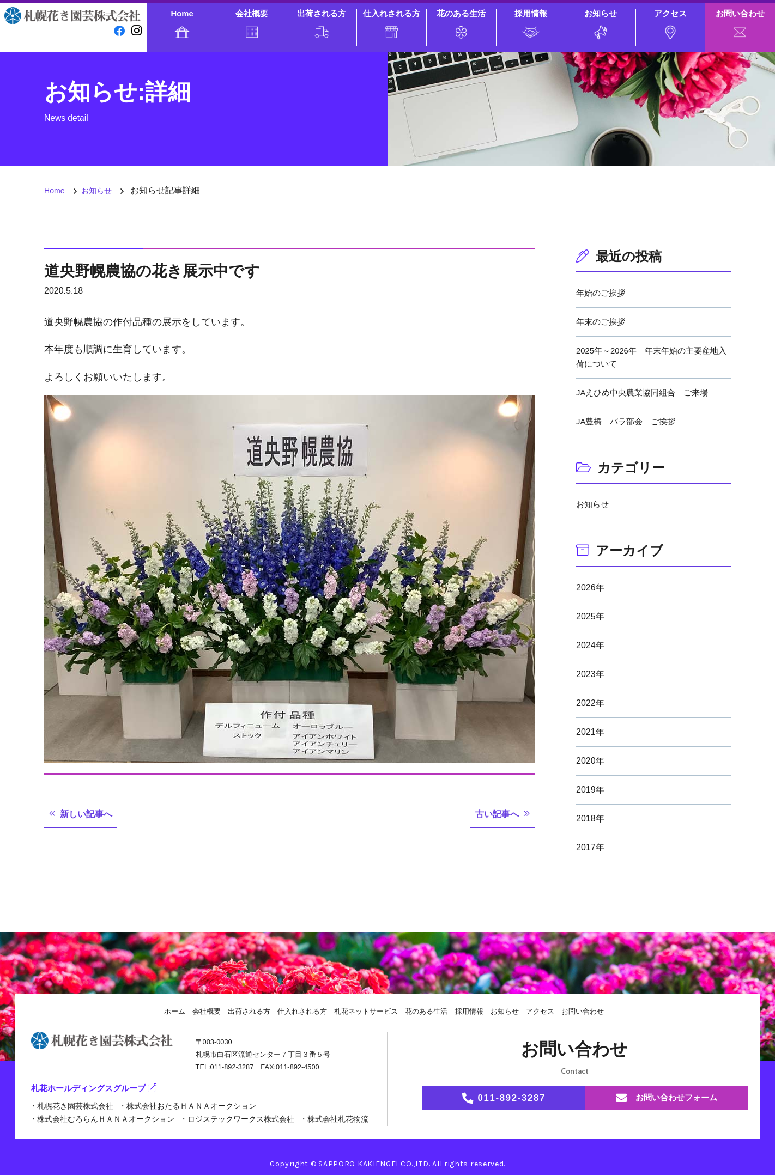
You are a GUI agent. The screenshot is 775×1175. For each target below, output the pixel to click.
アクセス (670, 24)
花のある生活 (461, 23)
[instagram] (136, 31)
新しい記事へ (89, 813)
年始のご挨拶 (602, 292)
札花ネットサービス (365, 1011)
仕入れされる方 (391, 23)
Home (182, 23)
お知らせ (600, 24)
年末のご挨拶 (602, 321)
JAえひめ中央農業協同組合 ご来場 (646, 392)
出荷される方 (321, 23)
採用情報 (530, 23)
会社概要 (251, 23)
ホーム (161, 1011)
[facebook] (118, 30)
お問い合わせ (740, 23)
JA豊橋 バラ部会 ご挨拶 (629, 421)
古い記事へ (494, 813)
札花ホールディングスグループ (97, 1089)
